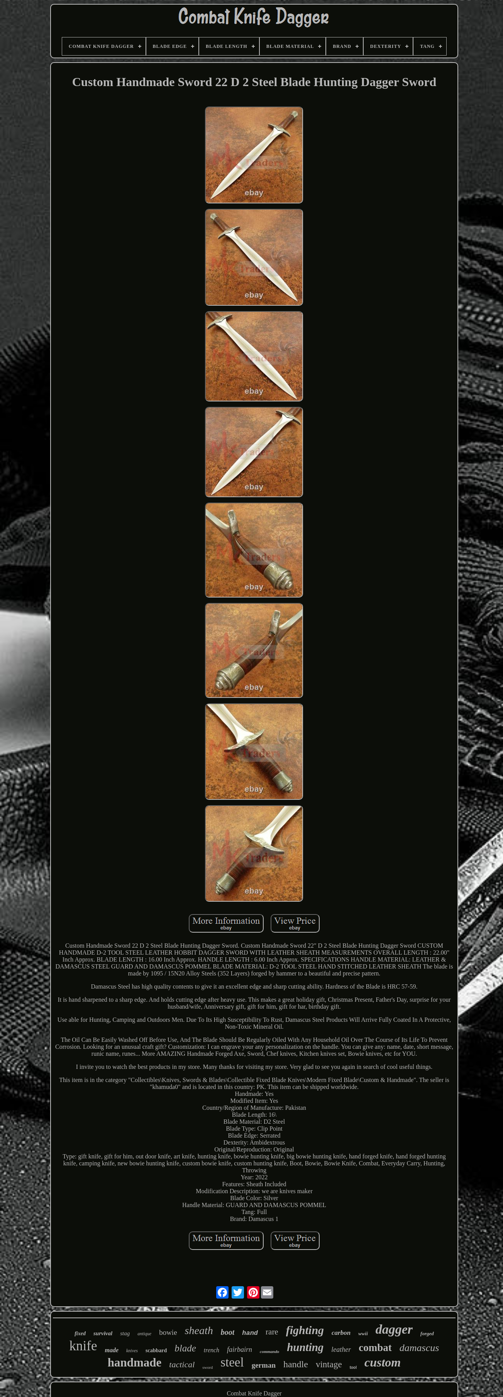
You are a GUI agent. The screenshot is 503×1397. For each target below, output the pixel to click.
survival (102, 1333)
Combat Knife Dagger (254, 1393)
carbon (341, 1332)
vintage (329, 1364)
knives (132, 1350)
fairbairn (239, 1349)
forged (427, 1333)
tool (353, 1367)
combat (375, 1347)
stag (125, 1333)
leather (341, 1349)
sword (207, 1367)
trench (211, 1350)
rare (272, 1331)
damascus (419, 1347)
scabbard (156, 1350)
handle (295, 1364)
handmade (135, 1362)
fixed (80, 1333)
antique (144, 1333)
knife (83, 1345)
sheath (199, 1330)
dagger (394, 1329)
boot (228, 1332)
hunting (305, 1347)
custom (382, 1362)
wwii (363, 1333)
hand (250, 1333)
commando (269, 1351)
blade (185, 1348)
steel (232, 1362)
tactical (182, 1364)
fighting (305, 1330)
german (264, 1365)
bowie (168, 1332)
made (112, 1350)
